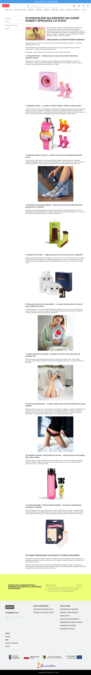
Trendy (7, 28)
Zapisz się (79, 585)
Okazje (7, 22)
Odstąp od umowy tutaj (43, 612)
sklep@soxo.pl (11, 613)
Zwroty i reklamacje (69, 612)
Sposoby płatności (68, 625)
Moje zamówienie (41, 606)
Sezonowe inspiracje (11, 25)
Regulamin (64, 616)
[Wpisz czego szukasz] (42, 6)
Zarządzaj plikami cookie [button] (71, 622)
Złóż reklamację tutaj (43, 609)
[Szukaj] (28, 6)
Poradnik (8, 18)
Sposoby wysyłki (67, 629)
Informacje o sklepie (69, 609)
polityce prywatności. (67, 591)
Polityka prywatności (69, 619)
